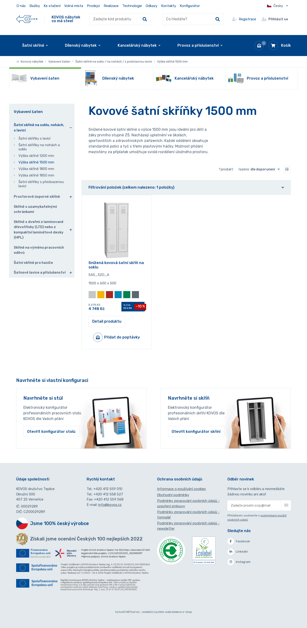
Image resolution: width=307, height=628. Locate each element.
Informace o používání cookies (181, 489)
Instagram (239, 562)
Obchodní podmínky (173, 495)
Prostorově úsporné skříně (37, 196)
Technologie (132, 6)
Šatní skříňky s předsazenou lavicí (41, 184)
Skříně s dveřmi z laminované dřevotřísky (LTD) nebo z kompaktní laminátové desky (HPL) (39, 230)
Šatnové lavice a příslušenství (40, 272)
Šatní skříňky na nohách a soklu (39, 147)
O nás (21, 6)
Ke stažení (52, 6)
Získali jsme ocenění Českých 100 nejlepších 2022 (86, 539)
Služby (34, 6)
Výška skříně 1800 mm (36, 169)
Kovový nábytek (29, 61)
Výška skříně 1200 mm (36, 156)
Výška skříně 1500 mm (36, 162)
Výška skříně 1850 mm (36, 175)
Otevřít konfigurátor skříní (196, 431)
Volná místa (73, 6)
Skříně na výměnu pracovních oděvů (39, 250)
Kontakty (168, 6)
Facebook (238, 541)
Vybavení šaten (59, 61)
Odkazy (151, 6)
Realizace (111, 6)
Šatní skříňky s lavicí (34, 138)
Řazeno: (260, 169)
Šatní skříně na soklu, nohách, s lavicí (39, 127)
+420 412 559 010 (108, 489)
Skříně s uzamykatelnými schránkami (35, 209)
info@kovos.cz (110, 505)
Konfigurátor (190, 6)
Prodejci (93, 6)
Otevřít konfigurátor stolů (51, 431)
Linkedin (237, 551)
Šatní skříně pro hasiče (33, 263)
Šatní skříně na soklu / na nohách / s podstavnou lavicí (113, 61)
